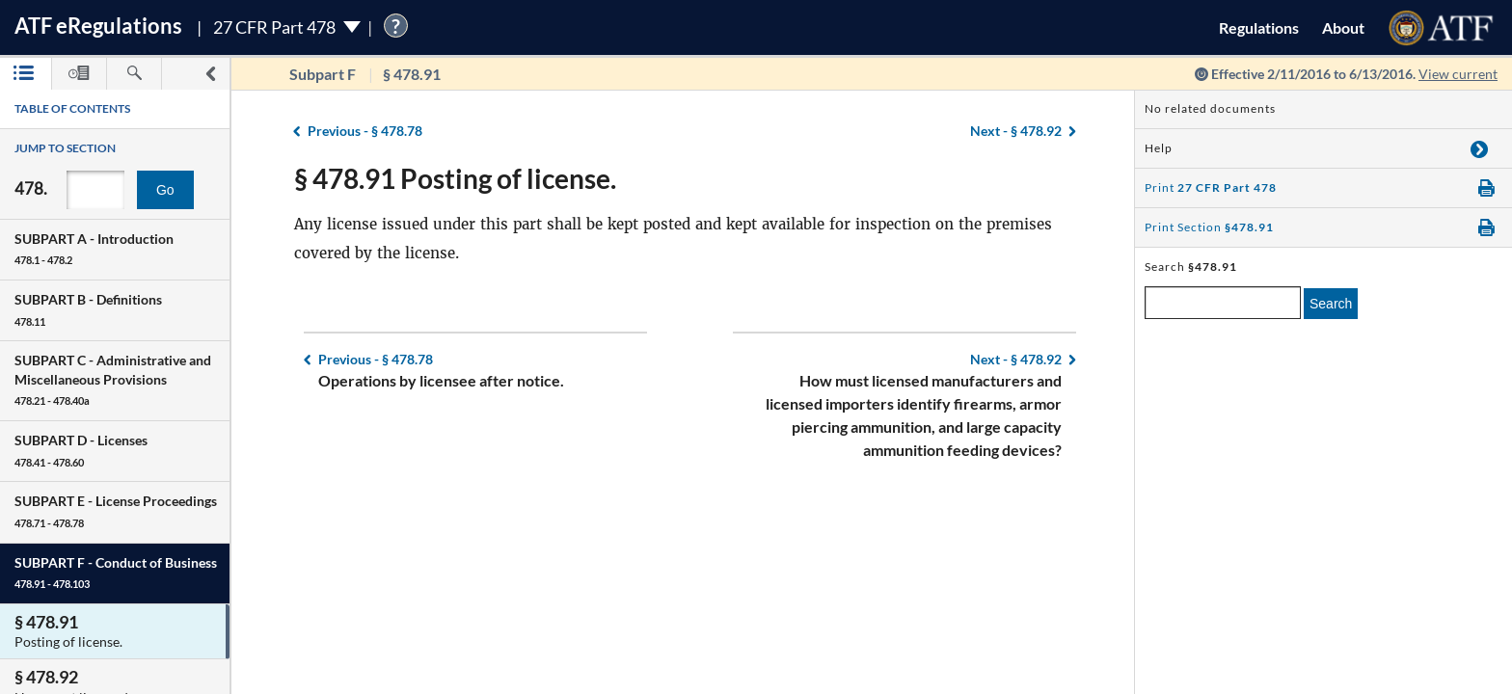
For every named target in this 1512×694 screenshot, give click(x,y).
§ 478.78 (365, 130)
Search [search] (1331, 303)
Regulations (1259, 27)
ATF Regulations (98, 26)
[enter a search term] (1223, 302)
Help (1159, 148)
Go (165, 190)
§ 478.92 (1016, 130)
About (1343, 27)
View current (1458, 74)
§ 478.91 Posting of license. (455, 178)
